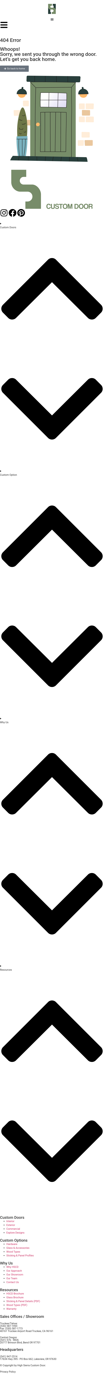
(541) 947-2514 (8, 1356)
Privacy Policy (8, 1371)
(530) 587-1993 (8, 1326)
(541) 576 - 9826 (9, 1339)
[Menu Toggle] (52, 19)
